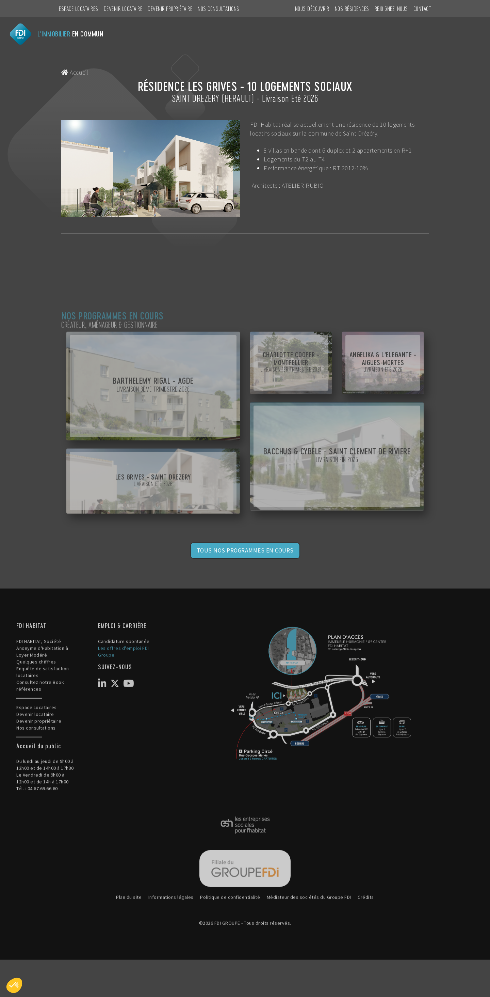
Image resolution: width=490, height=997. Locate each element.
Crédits (366, 931)
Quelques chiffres (36, 695)
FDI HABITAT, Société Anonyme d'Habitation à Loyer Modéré (42, 682)
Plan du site (129, 931)
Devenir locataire (123, 8)
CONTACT (422, 8)
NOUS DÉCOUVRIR (312, 8)
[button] (14, 985)
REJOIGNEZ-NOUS (391, 8)
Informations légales (171, 931)
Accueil (74, 72)
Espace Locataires (78, 8)
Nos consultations (219, 8)
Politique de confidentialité (230, 931)
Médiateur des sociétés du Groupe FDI (309, 931)
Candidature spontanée (124, 675)
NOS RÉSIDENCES (352, 8)
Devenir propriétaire (170, 8)
